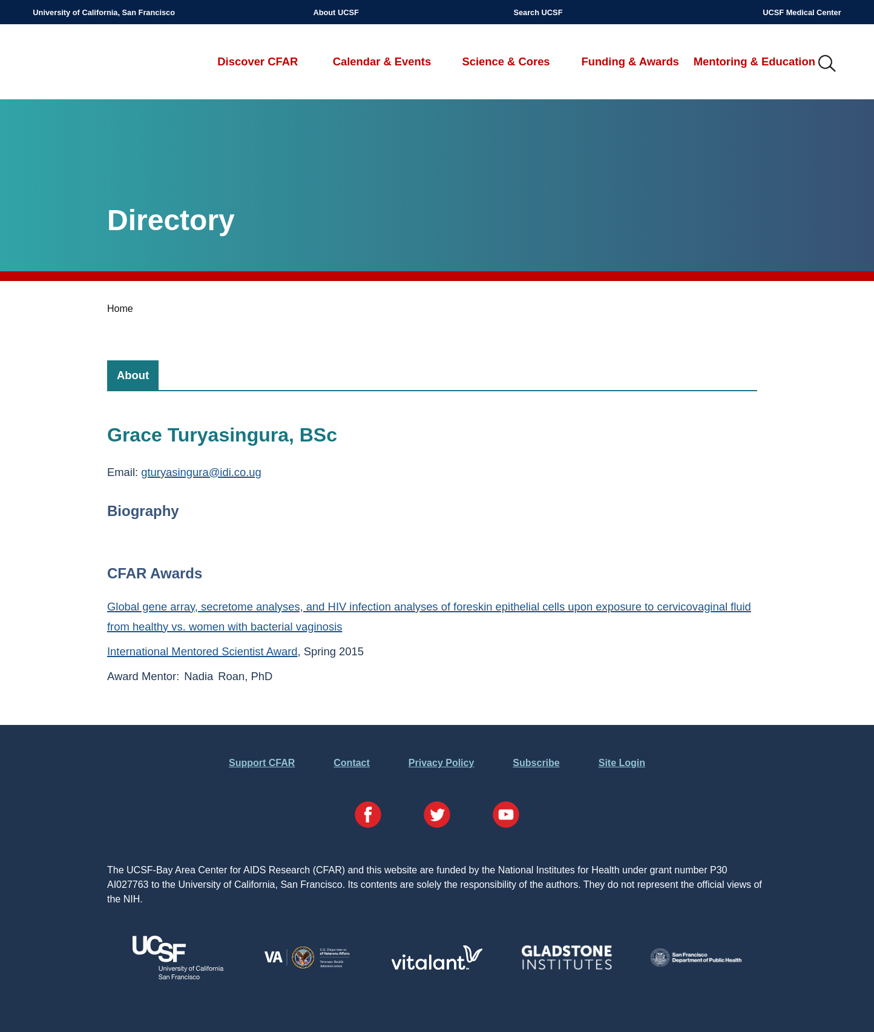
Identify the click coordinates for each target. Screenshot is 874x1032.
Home (120, 308)
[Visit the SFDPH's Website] (696, 963)
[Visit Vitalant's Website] (437, 966)
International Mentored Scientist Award (202, 651)
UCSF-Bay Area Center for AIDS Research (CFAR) (96, 64)
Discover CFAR (257, 61)
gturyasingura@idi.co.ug (201, 472)
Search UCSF (537, 12)
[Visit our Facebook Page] (368, 816)
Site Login (622, 763)
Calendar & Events (382, 61)
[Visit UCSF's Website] (178, 976)
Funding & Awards (629, 61)
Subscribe (536, 763)
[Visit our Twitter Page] (437, 816)
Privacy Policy (442, 763)
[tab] (133, 375)
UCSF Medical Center (802, 12)
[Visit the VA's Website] (307, 967)
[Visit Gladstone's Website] (566, 967)
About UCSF (335, 12)
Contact (352, 763)
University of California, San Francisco (104, 12)
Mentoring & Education (754, 61)
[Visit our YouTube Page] (506, 816)
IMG (827, 64)
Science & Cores (506, 61)
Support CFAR (262, 763)
